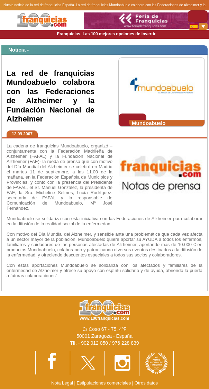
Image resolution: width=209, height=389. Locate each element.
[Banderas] (198, 26)
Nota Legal (62, 383)
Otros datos (146, 383)
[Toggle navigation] (198, 16)
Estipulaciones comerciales (104, 383)
